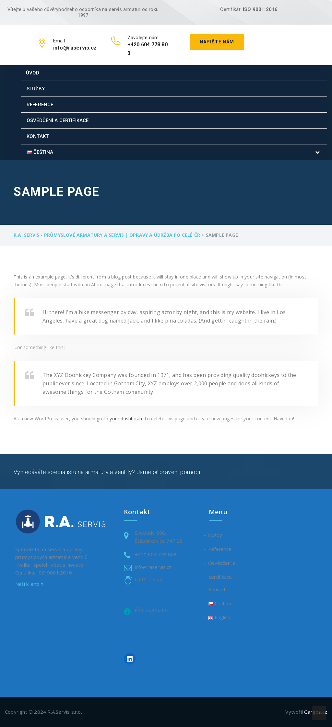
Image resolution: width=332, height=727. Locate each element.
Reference (40, 105)
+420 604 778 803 (156, 554)
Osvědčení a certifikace (58, 120)
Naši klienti (29, 584)
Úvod (33, 73)
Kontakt (38, 136)
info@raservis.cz (153, 567)
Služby (36, 89)
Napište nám (217, 41)
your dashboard (127, 418)
